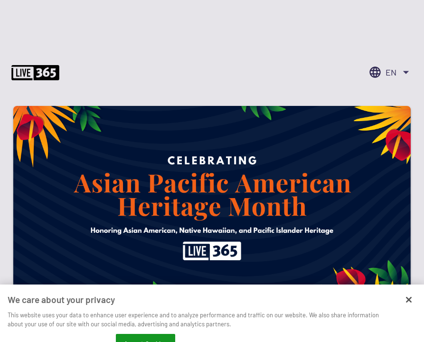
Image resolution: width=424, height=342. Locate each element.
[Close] (408, 307)
